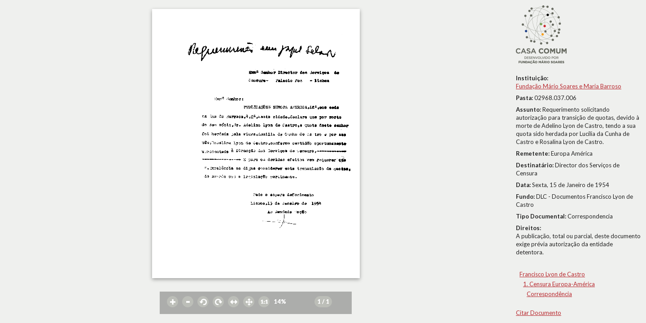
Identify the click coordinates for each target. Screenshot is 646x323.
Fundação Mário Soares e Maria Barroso (568, 86)
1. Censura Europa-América (559, 284)
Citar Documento (538, 312)
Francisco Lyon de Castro (552, 274)
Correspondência (549, 293)
